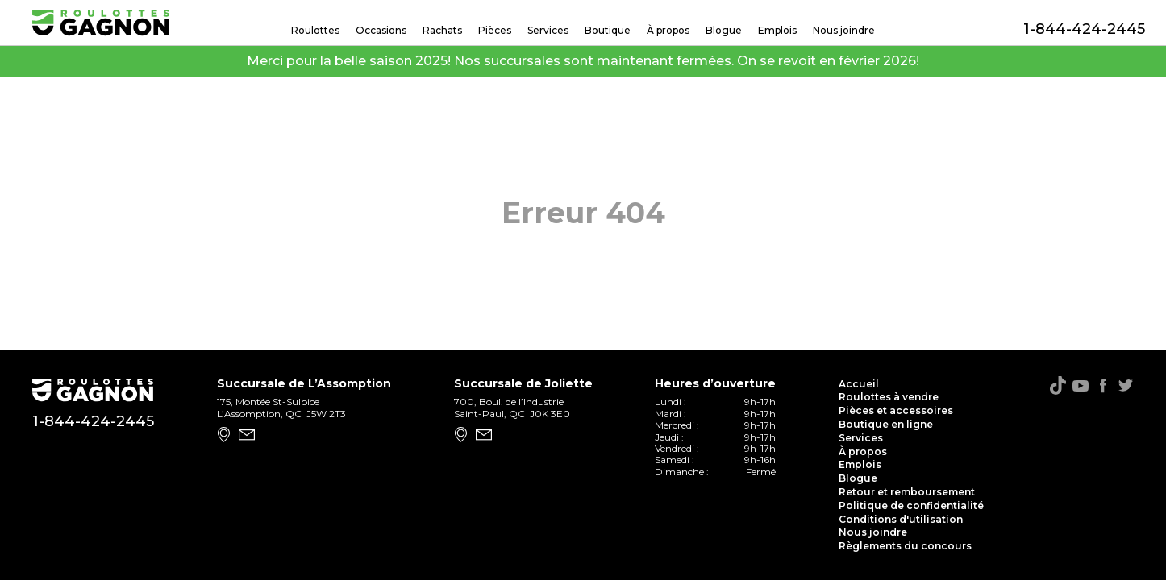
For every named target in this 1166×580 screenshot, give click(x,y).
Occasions (381, 30)
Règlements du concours (905, 546)
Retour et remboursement (907, 492)
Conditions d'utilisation (901, 519)
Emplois (777, 30)
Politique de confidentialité (911, 505)
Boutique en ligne (886, 424)
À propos (668, 30)
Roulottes (315, 30)
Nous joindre (844, 30)
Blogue (724, 30)
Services (547, 30)
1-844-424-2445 (1078, 29)
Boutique (608, 30)
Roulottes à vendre (889, 397)
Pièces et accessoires (896, 410)
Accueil (859, 384)
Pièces (494, 30)
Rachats (442, 30)
